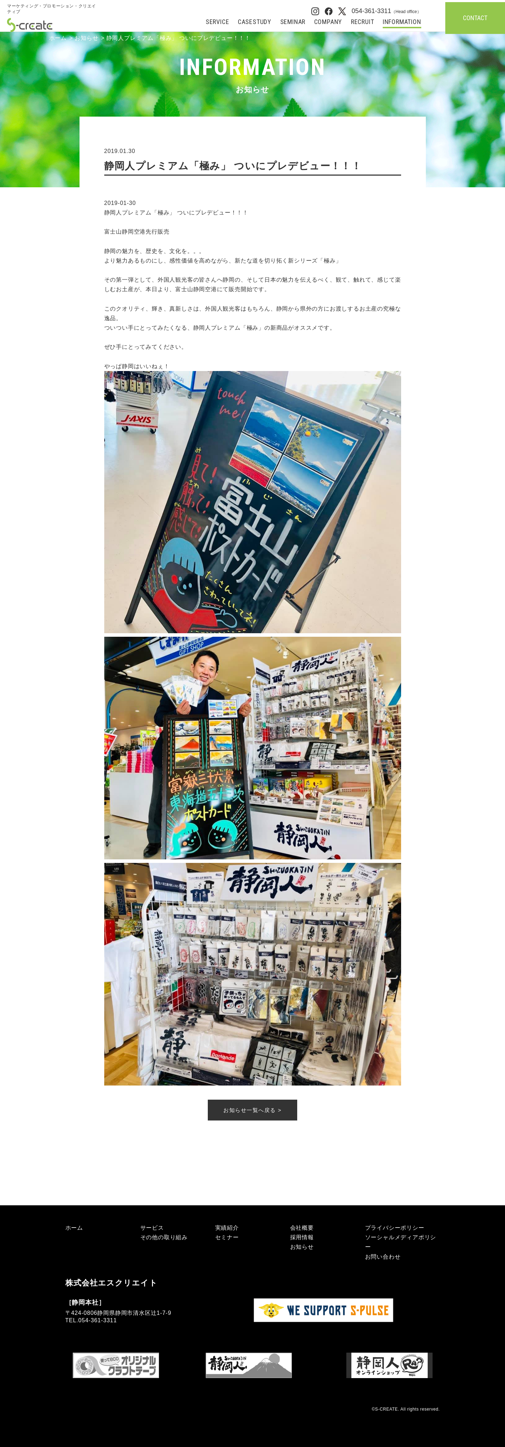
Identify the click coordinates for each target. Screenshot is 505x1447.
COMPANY (328, 22)
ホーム (58, 38)
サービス (152, 1228)
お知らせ (86, 38)
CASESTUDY (254, 22)
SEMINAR (293, 22)
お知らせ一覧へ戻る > (252, 1110)
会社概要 (302, 1228)
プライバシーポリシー (394, 1228)
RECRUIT (362, 22)
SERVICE (217, 22)
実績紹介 (227, 1228)
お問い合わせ (383, 1257)
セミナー (227, 1237)
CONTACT (475, 18)
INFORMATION (402, 22)
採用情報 (302, 1237)
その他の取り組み (164, 1237)
